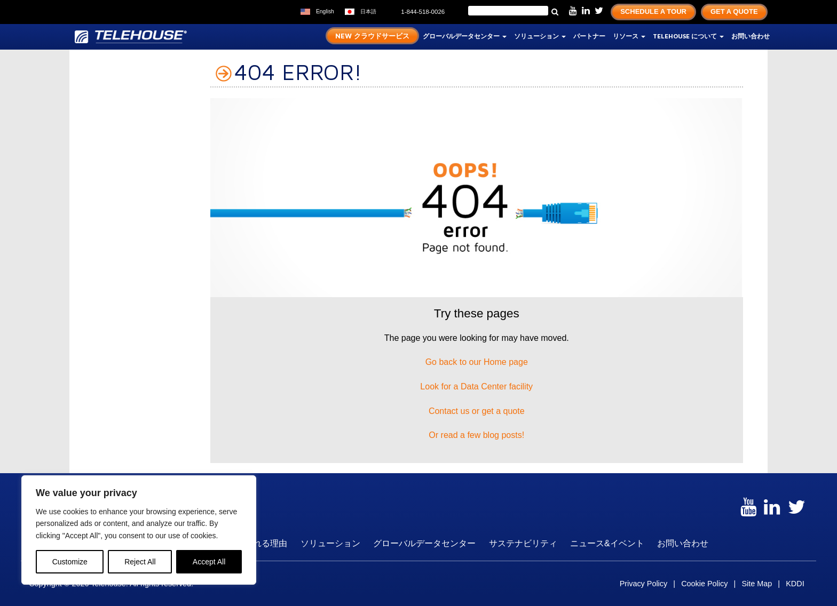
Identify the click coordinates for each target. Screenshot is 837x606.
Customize (70, 561)
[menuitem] (317, 12)
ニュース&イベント (607, 543)
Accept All (209, 561)
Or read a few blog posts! (476, 435)
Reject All (139, 561)
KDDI (795, 583)
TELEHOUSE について (688, 36)
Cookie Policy (704, 583)
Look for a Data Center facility (476, 386)
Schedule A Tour (653, 11)
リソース (629, 36)
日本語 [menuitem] (368, 11)
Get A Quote (734, 11)
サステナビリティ (523, 543)
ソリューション (540, 36)
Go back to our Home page (476, 361)
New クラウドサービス (372, 35)
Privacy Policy (644, 583)
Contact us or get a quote (477, 411)
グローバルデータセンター (465, 36)
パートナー (589, 36)
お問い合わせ (750, 36)
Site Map (756, 583)
